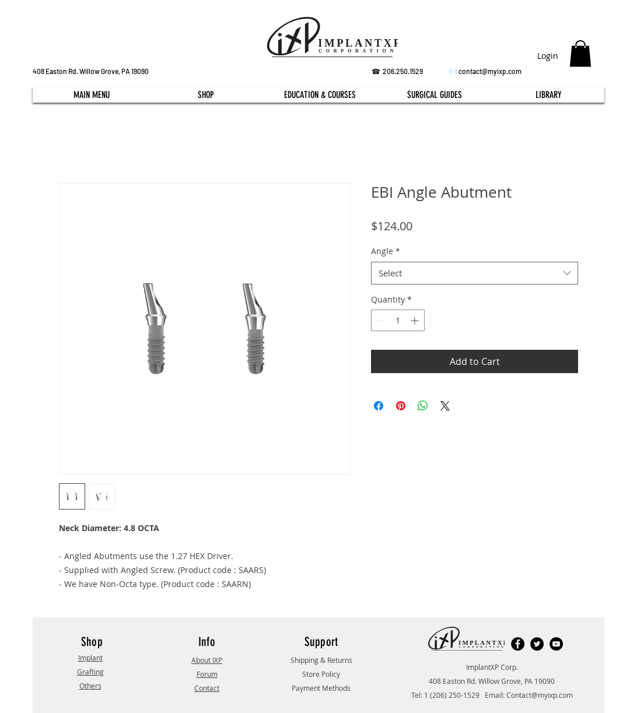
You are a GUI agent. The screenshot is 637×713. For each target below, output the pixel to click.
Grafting (90, 671)
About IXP (206, 660)
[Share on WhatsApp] (423, 406)
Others (90, 685)
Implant (90, 657)
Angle (385, 251)
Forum (207, 674)
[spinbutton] (397, 320)
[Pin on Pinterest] (401, 406)
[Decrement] (380, 320)
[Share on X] (445, 406)
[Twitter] (537, 644)
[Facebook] (517, 644)
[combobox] (474, 273)
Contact (206, 688)
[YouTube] (556, 644)
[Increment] (415, 320)
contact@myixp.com (490, 71)
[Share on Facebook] (379, 406)
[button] (580, 53)
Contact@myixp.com (539, 695)
